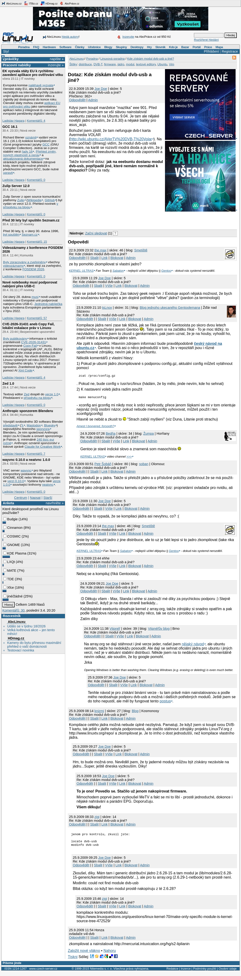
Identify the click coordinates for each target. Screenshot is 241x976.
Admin (93, 100)
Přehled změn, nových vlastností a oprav (29, 153)
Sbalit (94, 258)
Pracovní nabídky (17, 65)
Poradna (24, 47)
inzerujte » (56, 65)
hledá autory (70, 36)
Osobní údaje (228, 973)
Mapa (219, 47)
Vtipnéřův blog (159, 630)
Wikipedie (34, 200)
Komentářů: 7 (36, 453)
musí (35, 297)
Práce (208, 47)
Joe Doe (100, 89)
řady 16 (27, 151)
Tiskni (72, 961)
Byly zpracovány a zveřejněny (24, 262)
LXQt (9, 562)
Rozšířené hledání (206, 40)
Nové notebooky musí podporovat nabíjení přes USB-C (29, 284)
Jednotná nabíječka (48, 304)
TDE (8, 579)
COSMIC (12, 536)
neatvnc (47, 484)
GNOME (11, 545)
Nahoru (110, 955)
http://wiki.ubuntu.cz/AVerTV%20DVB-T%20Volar (111, 139)
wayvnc (26, 470)
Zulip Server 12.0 (15, 186)
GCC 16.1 (9, 127)
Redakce (172, 973)
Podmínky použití (204, 973)
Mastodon (34, 425)
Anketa (8, 503)
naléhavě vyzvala (40, 85)
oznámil (30, 137)
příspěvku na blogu (37, 398)
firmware (110, 64)
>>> (129, 458)
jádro (120, 64)
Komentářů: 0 (36, 180)
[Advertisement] (123, 220)
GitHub (50, 200)
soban (143, 465)
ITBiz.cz (31, 3)
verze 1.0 (51, 394)
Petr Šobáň (102, 465)
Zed (26, 394)
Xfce (8, 587)
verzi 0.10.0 (15, 481)
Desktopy (136, 47)
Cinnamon (13, 528)
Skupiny (121, 47)
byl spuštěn (11, 234)
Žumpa (148, 435)
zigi (97, 818)
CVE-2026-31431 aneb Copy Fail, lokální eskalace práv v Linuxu (28, 326)
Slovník (160, 47)
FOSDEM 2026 (33, 269)
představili (10, 425)
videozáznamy (13, 265)
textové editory (146, 64)
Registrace (230, 51)
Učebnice (94, 47)
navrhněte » (55, 503)
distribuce (85, 64)
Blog (135, 712)
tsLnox (107, 307)
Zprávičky (11, 59)
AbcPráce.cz (69, 3)
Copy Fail (30, 345)
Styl (6, 51)
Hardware (49, 47)
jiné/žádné (13, 596)
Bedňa (111, 435)
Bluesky (49, 425)
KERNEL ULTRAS (81, 270)
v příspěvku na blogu (30, 205)
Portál (197, 47)
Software (65, 47)
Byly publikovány (15, 338)
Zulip (20, 200)
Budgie (10, 519)
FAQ (36, 47)
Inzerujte (128, 36)
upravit (8, 173)
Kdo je (173, 47)
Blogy (108, 47)
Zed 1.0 (8, 383)
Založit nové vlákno (84, 955)
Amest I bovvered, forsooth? (95, 427)
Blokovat (116, 258)
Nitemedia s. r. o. (101, 973)
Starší (47, 498)
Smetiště (140, 250)
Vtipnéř (114, 630)
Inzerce (186, 973)
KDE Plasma (14, 553)
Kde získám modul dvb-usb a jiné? (150, 58)
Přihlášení (211, 51)
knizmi (99, 712)
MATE (9, 570)
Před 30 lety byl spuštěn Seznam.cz (30, 220)
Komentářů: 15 (37, 241)
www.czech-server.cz (43, 973)
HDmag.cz (48, 3)
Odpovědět (77, 100)
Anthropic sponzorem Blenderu (27, 411)
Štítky (73, 64)
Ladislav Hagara (13, 120)
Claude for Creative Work (42, 446)
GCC (45, 144)
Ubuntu (162, 64)
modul (130, 64)
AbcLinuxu (16, 622)
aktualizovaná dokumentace (23, 158)
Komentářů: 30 (13, 610)
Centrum (20, 498)
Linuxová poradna (112, 58)
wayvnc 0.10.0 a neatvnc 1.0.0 (26, 460)
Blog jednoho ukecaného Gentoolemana (170, 307)
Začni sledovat (96, 233)
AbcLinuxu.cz (11, 3)
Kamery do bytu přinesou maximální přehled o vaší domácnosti (34, 644)
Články (79, 47)
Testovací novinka (20, 650)
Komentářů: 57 (37, 318)
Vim (171, 64)
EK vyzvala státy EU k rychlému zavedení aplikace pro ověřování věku (32, 73)
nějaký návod (193, 645)
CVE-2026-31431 (33, 342)
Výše (109, 286)
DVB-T (97, 64)
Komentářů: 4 (36, 120)
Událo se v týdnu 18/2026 (26, 626)
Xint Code (25, 370)
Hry (149, 47)
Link (104, 258)
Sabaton (118, 270)
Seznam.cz (30, 234)
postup (165, 703)
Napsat (35, 498)
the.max (100, 250)
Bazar (185, 47)
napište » (57, 59)
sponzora (42, 429)
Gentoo (166, 270)
